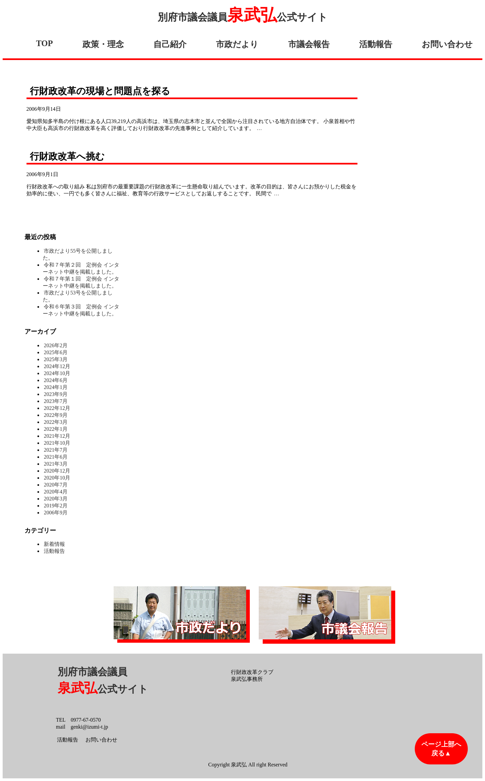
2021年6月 (56, 457)
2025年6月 (56, 352)
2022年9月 (56, 415)
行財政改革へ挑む (67, 156)
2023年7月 (56, 401)
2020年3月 (56, 498)
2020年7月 (56, 485)
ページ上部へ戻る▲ (441, 749)
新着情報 (54, 544)
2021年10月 (57, 443)
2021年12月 (57, 436)
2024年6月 (56, 380)
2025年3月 (56, 359)
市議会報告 (309, 44)
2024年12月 (57, 366)
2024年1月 (56, 387)
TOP (44, 43)
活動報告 (375, 44)
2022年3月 (56, 422)
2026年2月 (56, 345)
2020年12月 (57, 471)
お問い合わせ (447, 44)
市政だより (237, 44)
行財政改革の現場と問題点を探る (100, 91)
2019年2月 (56, 505)
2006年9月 (56, 512)
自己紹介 (170, 44)
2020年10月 (57, 478)
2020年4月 (56, 491)
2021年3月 (56, 464)
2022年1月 (56, 429)
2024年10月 (57, 373)
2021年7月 (56, 450)
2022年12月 (57, 408)
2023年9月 (56, 394)
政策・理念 (103, 44)
